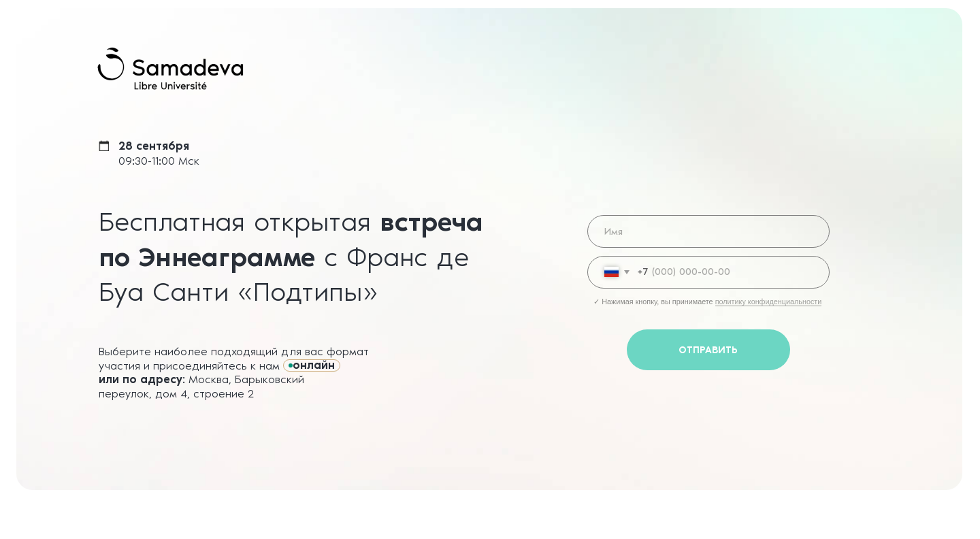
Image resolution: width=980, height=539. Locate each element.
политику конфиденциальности (768, 301)
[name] (708, 231)
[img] (170, 69)
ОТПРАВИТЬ (708, 350)
